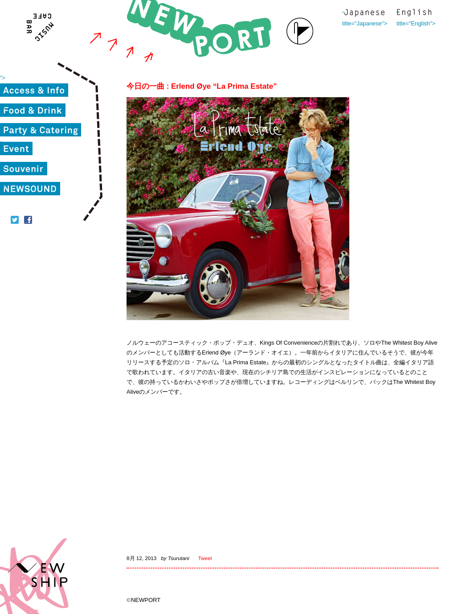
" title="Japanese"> (364, 13)
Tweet (205, 558)
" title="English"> (414, 13)
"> (2, 77)
